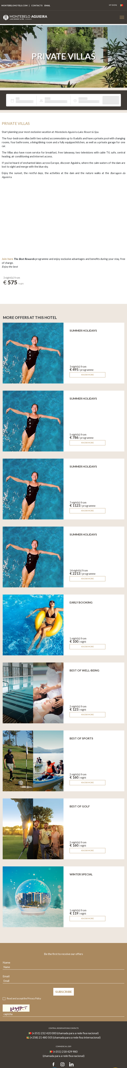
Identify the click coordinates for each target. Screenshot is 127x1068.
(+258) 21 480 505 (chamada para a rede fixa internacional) (65, 1037)
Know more (87, 374)
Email (6, 976)
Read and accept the (24, 998)
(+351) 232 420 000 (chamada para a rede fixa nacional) (65, 1033)
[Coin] (113, 5)
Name (6, 962)
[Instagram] (62, 1064)
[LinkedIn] (71, 1064)
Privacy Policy (34, 998)
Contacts (37, 5)
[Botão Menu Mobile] (122, 17)
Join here (7, 258)
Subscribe (63, 992)
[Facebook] (54, 1064)
